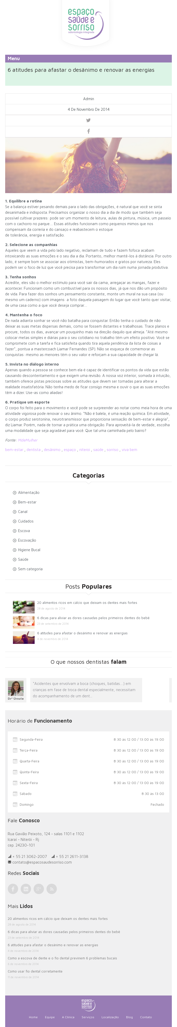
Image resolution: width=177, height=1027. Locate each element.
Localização (110, 1017)
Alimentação (29, 492)
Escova (24, 530)
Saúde (23, 559)
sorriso (112, 449)
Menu (14, 58)
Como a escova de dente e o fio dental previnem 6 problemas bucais (62, 958)
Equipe (50, 1017)
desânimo (52, 449)
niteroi (84, 449)
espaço (70, 449)
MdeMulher (27, 440)
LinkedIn (26, 889)
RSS (52, 889)
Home (33, 1017)
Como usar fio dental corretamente (35, 971)
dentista (34, 449)
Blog (129, 1017)
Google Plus (39, 889)
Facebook (13, 889)
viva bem (129, 449)
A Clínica (68, 1017)
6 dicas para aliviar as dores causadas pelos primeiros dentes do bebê (93, 618)
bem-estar (14, 449)
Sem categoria (30, 569)
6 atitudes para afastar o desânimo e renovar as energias (82, 633)
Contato (146, 1017)
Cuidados (26, 521)
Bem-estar (27, 502)
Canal (22, 511)
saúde (98, 449)
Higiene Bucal (29, 550)
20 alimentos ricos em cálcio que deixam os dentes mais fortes (87, 603)
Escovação (27, 540)
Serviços (88, 1017)
